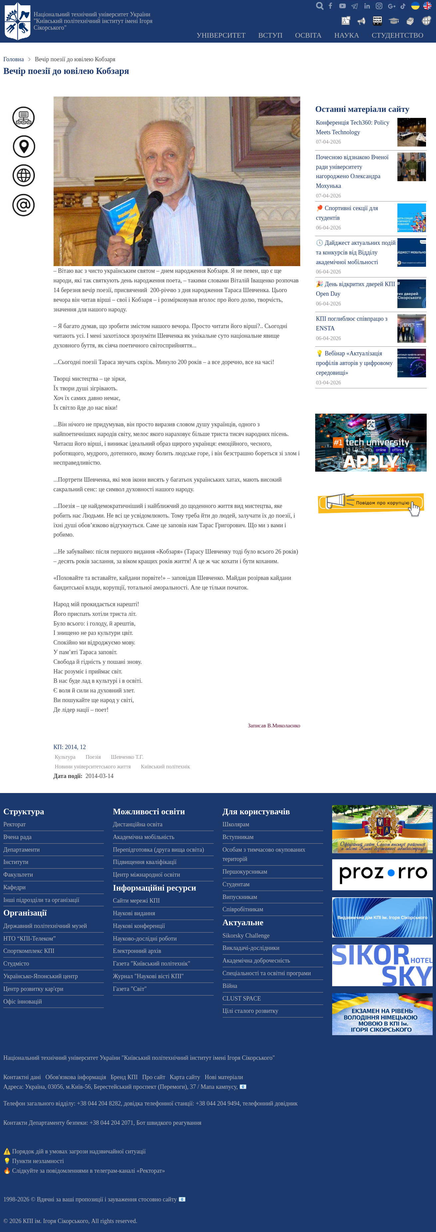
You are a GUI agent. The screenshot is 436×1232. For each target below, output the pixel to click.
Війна (230, 986)
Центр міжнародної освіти (146, 874)
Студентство (397, 35)
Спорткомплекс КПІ (29, 951)
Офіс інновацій (22, 1001)
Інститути (15, 862)
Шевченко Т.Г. (127, 757)
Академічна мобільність (143, 837)
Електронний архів (137, 951)
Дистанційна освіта (137, 824)
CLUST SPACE (242, 998)
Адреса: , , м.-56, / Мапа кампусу (119, 1086)
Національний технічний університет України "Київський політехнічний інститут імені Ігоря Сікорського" (93, 21)
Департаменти (21, 849)
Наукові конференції (139, 926)
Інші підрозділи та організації (41, 900)
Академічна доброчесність (256, 960)
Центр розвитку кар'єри (33, 989)
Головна (13, 59)
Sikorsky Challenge (246, 935)
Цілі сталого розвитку (251, 1011)
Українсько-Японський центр (40, 976)
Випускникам (240, 897)
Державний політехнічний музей (45, 926)
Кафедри (14, 887)
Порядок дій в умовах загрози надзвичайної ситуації (79, 1151)
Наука (346, 35)
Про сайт (153, 1077)
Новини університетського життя (93, 767)
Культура (65, 757)
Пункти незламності (38, 1161)
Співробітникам (243, 909)
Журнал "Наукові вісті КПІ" (148, 976)
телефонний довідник (270, 1103)
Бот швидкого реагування (168, 1122)
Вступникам (238, 837)
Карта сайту (185, 1077)
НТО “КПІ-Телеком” (29, 938)
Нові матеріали (224, 1077)
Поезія (93, 757)
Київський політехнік (165, 767)
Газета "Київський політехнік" (151, 963)
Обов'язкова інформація (76, 1077)
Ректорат (14, 824)
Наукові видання (134, 913)
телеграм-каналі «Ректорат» (129, 1170)
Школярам (236, 824)
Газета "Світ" (130, 989)
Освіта (308, 35)
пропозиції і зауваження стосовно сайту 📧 (131, 1199)
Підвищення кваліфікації (144, 862)
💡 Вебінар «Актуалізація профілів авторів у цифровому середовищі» (354, 363)
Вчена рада (17, 837)
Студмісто (16, 963)
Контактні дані (22, 1077)
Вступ (270, 35)
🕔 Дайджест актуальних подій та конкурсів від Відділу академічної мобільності (355, 252)
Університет (221, 35)
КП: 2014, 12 (70, 747)
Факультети (18, 874)
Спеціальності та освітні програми (267, 973)
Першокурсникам (245, 871)
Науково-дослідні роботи (145, 938)
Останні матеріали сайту (362, 109)
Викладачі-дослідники (251, 948)
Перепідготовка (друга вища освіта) (158, 849)
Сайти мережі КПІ (136, 900)
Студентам (236, 884)
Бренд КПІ (124, 1077)
